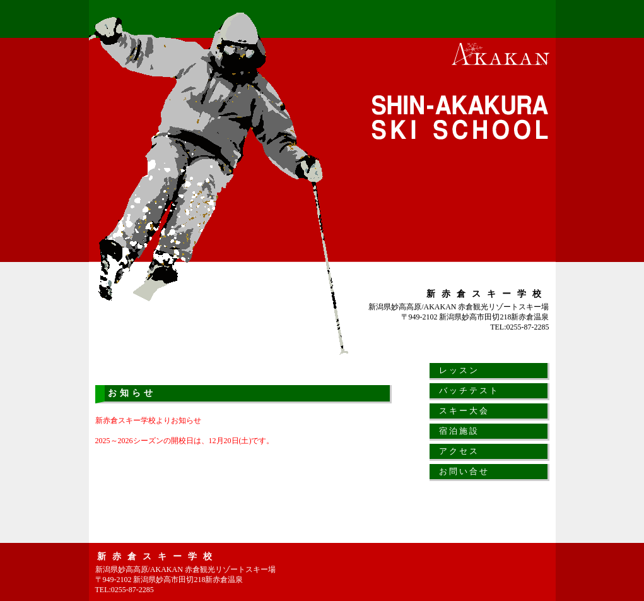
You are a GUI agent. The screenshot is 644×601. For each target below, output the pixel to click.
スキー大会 (464, 410)
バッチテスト (469, 390)
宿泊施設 (459, 431)
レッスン (459, 370)
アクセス (459, 451)
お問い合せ (464, 471)
